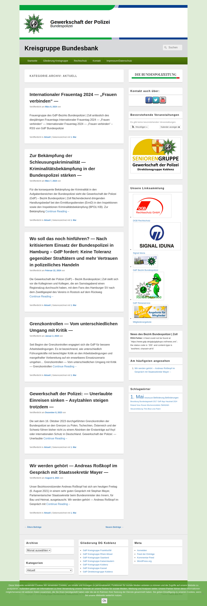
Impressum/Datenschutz (119, 60)
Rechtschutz (80, 60)
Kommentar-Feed (145, 557)
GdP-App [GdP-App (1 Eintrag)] (161, 401)
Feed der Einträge (146, 554)
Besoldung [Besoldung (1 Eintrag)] (134, 401)
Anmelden (142, 550)
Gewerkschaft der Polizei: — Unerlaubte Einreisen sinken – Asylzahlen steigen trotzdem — (71, 400)
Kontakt (97, 60)
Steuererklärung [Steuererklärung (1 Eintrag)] (136, 409)
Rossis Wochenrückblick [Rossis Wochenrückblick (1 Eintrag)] (150, 405)
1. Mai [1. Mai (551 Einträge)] (137, 396)
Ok (104, 600)
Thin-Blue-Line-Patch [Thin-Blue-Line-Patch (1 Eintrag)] (152, 409)
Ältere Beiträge (33, 527)
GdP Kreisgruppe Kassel (95, 568)
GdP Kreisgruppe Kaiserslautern (98, 561)
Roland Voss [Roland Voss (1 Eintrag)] (135, 405)
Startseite (32, 60)
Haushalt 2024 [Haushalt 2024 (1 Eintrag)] (171, 401)
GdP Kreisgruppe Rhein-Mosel (97, 554)
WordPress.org (144, 561)
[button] (139, 127)
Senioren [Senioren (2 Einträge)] (165, 405)
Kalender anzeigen (170, 127)
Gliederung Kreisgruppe (55, 60)
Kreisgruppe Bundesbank (61, 48)
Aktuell (47, 137)
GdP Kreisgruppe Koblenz (95, 564)
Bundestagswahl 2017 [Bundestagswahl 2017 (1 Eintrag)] (148, 401)
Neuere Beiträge (115, 527)
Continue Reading (57, 211)
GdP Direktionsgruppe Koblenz (98, 571)
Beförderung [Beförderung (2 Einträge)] (158, 398)
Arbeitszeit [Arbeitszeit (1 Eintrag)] (148, 398)
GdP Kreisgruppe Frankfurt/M (97, 550)
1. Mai (73, 137)
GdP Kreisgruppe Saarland (96, 557)
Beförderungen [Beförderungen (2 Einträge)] (172, 398)
